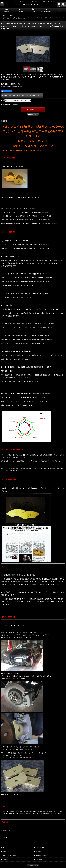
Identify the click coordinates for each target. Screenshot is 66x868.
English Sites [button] (33, 865)
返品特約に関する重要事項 (9, 104)
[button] (2, 4)
